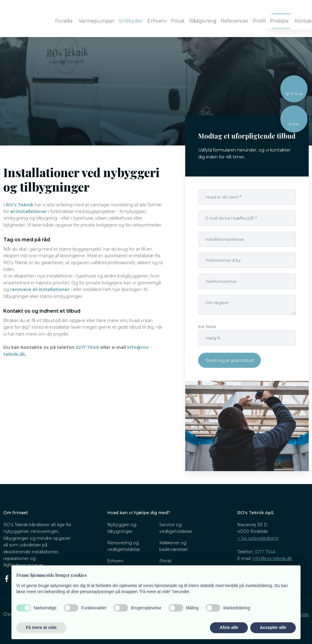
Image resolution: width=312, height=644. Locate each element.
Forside (64, 21)
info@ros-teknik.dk (272, 558)
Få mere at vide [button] (41, 627)
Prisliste (279, 21)
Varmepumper (96, 21)
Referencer (234, 21)
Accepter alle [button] (273, 627)
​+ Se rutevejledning (257, 538)
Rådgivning (203, 21)
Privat (178, 21)
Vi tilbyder (131, 21)
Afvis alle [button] (229, 627)
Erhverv (157, 21)
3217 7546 (265, 552)
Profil (259, 21)
